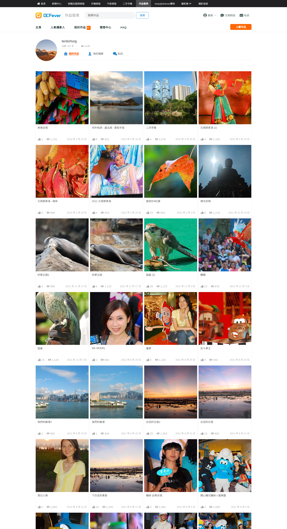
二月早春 (151, 127)
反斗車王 (205, 348)
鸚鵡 (203, 274)
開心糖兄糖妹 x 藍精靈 (213, 495)
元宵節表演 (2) (208, 127)
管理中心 (105, 27)
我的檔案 (98, 53)
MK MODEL (99, 348)
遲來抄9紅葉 (153, 201)
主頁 (38, 27)
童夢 (148, 348)
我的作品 (82, 28)
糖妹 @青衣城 (154, 495)
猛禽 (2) (150, 274)
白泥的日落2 (153, 422)
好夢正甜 (97, 274)
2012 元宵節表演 (101, 201)
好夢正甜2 (43, 274)
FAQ (123, 27)
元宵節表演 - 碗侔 (48, 201)
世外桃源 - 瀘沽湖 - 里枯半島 (108, 127)
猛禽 (40, 348)
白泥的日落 (206, 422)
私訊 (120, 53)
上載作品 (241, 26)
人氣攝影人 (58, 27)
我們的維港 (98, 422)
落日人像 (43, 495)
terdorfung (69, 41)
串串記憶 (43, 127)
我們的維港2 (45, 422)
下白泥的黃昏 (99, 495)
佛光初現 (205, 201)
